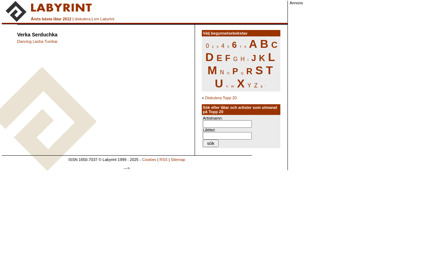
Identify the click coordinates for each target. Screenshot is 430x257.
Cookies (149, 159)
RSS (164, 159)
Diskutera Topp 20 (220, 98)
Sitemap (178, 159)
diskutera (83, 19)
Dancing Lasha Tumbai (37, 41)
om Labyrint (104, 19)
